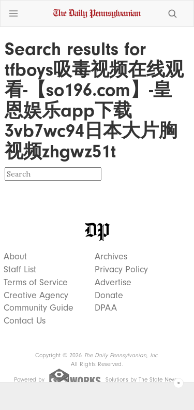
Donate (109, 295)
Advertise (113, 282)
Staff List (20, 270)
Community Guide (38, 308)
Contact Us (25, 321)
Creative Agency (36, 295)
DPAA (106, 308)
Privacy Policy (121, 270)
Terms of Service (36, 282)
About (15, 257)
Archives (111, 257)
